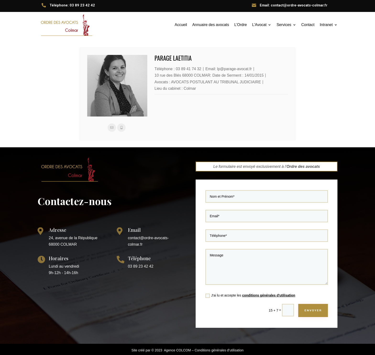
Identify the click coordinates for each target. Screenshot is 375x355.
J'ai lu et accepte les (253, 288)
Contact (307, 25)
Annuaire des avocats (210, 25)
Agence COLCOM (177, 350)
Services (283, 25)
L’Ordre (240, 25)
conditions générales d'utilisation (268, 288)
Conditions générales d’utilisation (219, 350)
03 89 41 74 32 (188, 69)
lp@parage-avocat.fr (234, 69)
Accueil (181, 25)
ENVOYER (305, 300)
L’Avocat (259, 25)
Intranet (326, 25)
